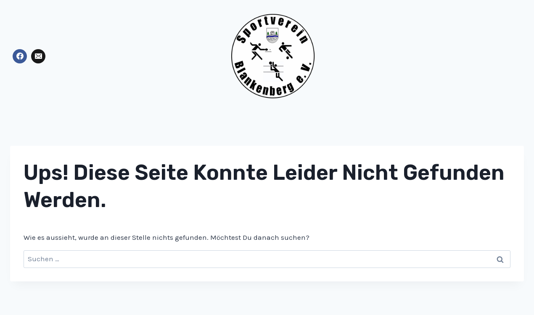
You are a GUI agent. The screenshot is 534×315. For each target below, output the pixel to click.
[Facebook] (20, 56)
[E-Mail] (38, 56)
